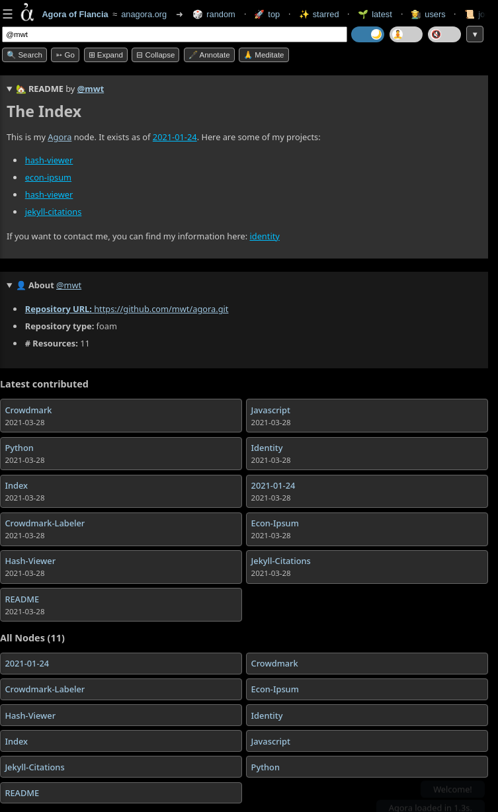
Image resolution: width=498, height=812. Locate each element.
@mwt (90, 89)
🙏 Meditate (263, 55)
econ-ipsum (48, 178)
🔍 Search (24, 55)
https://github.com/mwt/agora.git (161, 309)
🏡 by (60, 89)
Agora (59, 137)
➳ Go (65, 55)
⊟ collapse (155, 55)
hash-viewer (49, 160)
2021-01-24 (175, 137)
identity (264, 236)
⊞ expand (106, 55)
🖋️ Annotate (209, 55)
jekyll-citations (53, 212)
